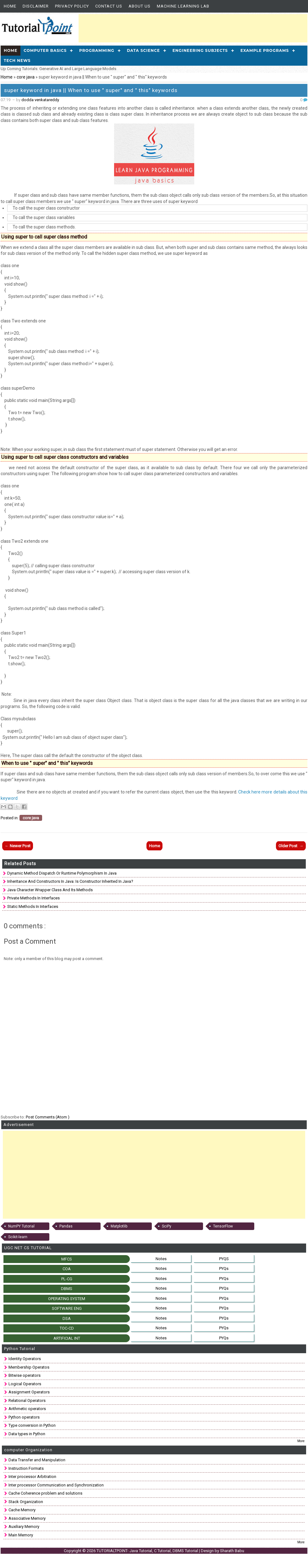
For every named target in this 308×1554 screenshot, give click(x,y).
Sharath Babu (232, 1550)
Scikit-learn (17, 1237)
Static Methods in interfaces (32, 906)
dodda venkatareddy (40, 99)
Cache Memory (22, 1509)
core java (26, 77)
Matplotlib (119, 1226)
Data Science (143, 50)
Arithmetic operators (27, 1408)
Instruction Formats (26, 1468)
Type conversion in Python (32, 1425)
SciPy (166, 1226)
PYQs (223, 1268)
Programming (96, 50)
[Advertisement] (193, 28)
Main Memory (20, 1535)
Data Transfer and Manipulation (36, 1460)
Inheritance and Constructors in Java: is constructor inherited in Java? (70, 881)
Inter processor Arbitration (32, 1476)
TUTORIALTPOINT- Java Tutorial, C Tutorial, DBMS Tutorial (147, 1550)
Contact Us (108, 6)
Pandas (66, 1226)
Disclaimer (36, 6)
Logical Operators (24, 1383)
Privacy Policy (72, 6)
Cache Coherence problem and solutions (45, 1493)
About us (140, 6)
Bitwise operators (24, 1375)
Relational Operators (27, 1400)
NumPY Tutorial (21, 1226)
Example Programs (264, 50)
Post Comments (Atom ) (47, 1117)
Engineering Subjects (200, 50)
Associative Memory (27, 1518)
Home (10, 6)
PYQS (224, 1258)
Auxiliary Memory (23, 1526)
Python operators (24, 1417)
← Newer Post (17, 845)
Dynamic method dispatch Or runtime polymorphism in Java (62, 873)
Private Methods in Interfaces (33, 898)
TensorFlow (223, 1226)
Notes (161, 1258)
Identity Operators (24, 1358)
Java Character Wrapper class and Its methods (50, 889)
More (301, 1441)
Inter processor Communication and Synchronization (56, 1485)
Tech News (17, 60)
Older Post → (290, 845)
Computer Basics (45, 50)
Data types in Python (26, 1433)
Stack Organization (25, 1501)
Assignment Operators (29, 1392)
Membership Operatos (28, 1367)
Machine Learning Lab (183, 6)
